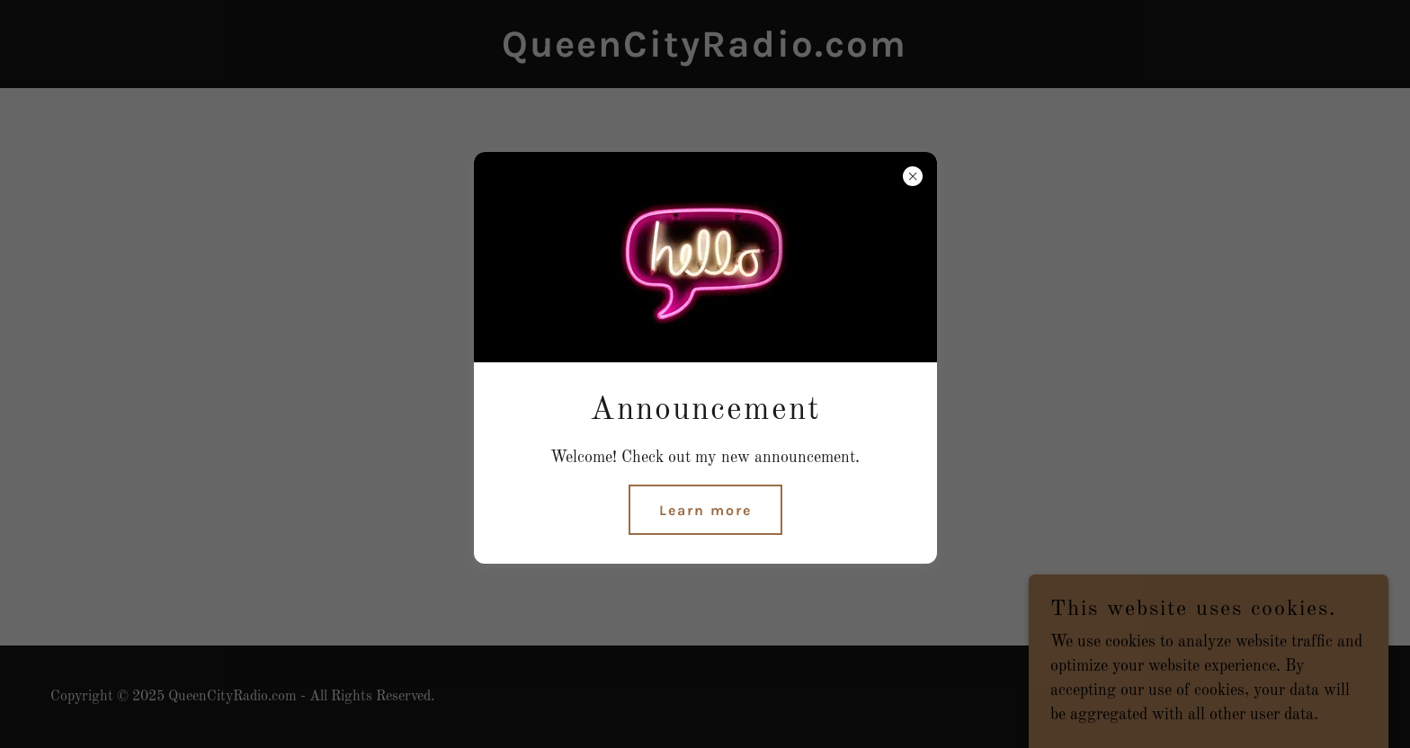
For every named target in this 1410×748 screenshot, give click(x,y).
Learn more (705, 510)
